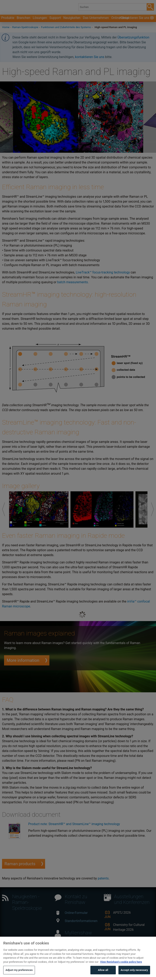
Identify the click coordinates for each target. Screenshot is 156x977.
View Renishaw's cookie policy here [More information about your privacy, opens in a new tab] (121, 969)
